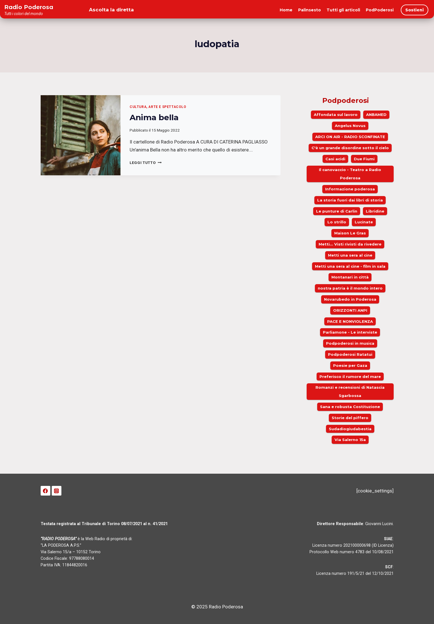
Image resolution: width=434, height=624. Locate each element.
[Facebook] (45, 491)
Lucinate (364, 222)
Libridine (375, 211)
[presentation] (81, 135)
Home (286, 10)
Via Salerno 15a (350, 439)
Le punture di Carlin (336, 211)
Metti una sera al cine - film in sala (350, 266)
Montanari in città (350, 277)
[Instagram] (56, 491)
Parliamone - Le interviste (350, 332)
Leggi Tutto (146, 162)
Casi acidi (335, 159)
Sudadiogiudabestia (350, 429)
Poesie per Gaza (350, 365)
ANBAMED (376, 114)
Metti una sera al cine (350, 255)
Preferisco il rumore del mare (350, 376)
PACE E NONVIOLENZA (350, 321)
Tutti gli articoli (343, 10)
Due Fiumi (364, 159)
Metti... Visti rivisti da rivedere (350, 244)
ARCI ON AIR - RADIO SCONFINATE (350, 136)
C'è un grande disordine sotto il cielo (350, 147)
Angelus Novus (350, 125)
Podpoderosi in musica (350, 343)
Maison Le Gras (350, 233)
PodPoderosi (380, 10)
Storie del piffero (350, 417)
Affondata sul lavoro (336, 114)
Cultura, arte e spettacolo (158, 107)
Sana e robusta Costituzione (350, 406)
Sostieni (414, 10)
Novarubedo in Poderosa (350, 299)
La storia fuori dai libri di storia (350, 200)
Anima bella (154, 117)
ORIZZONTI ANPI (350, 310)
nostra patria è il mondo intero (350, 288)
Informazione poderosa (350, 189)
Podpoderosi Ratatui (350, 354)
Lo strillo (336, 222)
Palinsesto (309, 10)
